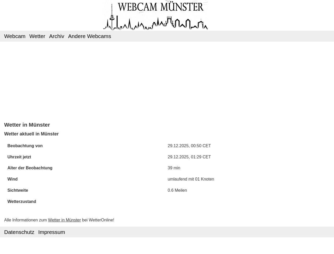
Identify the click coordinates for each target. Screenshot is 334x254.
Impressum (51, 232)
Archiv (56, 36)
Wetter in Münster (64, 220)
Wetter (37, 36)
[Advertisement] (167, 81)
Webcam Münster (167, 10)
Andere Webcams (89, 36)
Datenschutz (19, 232)
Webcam (15, 36)
